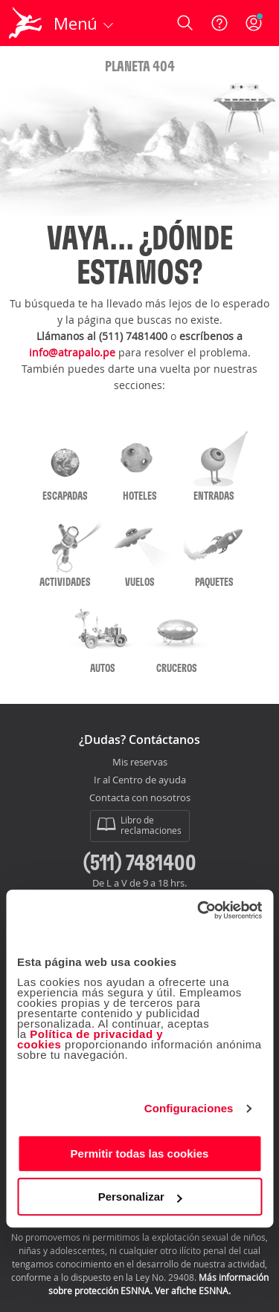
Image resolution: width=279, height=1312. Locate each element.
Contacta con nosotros (139, 798)
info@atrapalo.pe (72, 352)
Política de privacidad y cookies (90, 1039)
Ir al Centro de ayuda (140, 780)
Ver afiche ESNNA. (193, 1290)
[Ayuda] (219, 23)
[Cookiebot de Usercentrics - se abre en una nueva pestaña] (198, 910)
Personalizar (140, 1196)
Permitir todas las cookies (140, 1153)
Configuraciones (189, 1108)
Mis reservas (139, 762)
